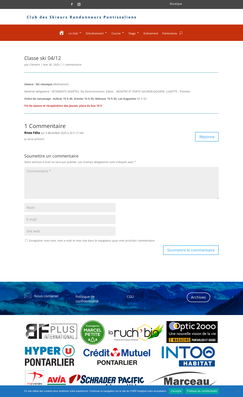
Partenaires (169, 33)
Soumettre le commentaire (191, 250)
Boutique (176, 4)
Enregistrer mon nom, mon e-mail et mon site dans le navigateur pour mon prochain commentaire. (92, 240)
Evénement (151, 33)
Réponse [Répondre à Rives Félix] (207, 136)
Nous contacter (46, 296)
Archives (198, 297)
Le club (73, 33)
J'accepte (176, 391)
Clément (34, 64)
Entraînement (94, 33)
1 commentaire (72, 64)
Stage (132, 33)
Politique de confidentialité (202, 391)
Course (116, 33)
